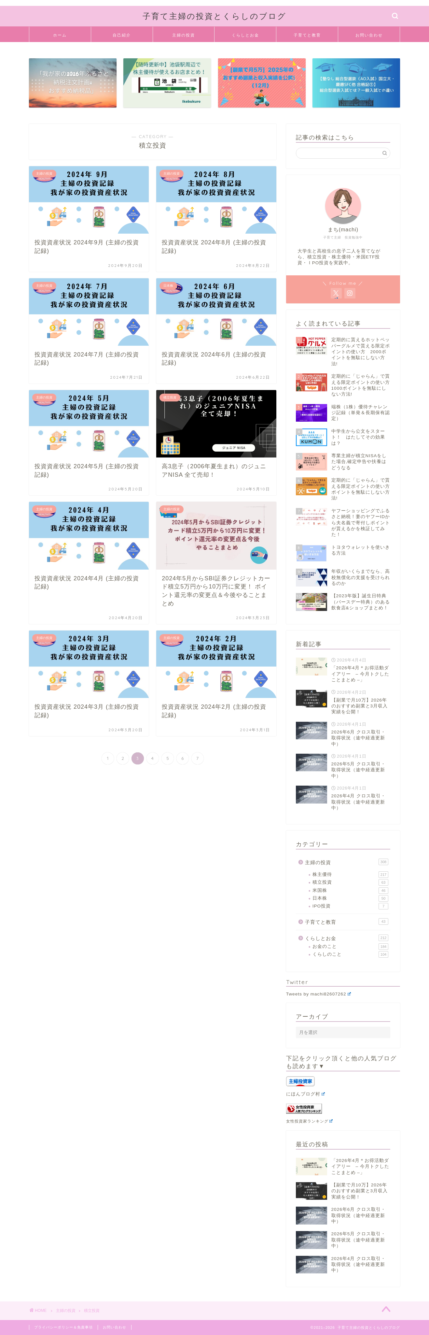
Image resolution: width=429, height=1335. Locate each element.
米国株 (350, 890)
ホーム (60, 35)
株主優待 (350, 874)
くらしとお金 (245, 35)
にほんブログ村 (305, 1094)
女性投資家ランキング (309, 1121)
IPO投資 (350, 906)
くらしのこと (350, 954)
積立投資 (350, 882)
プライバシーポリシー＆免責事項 (63, 1327)
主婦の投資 (183, 35)
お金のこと (350, 946)
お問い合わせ (369, 35)
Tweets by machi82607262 (318, 994)
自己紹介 (122, 35)
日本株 (350, 898)
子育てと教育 (307, 35)
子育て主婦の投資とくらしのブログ (214, 16)
